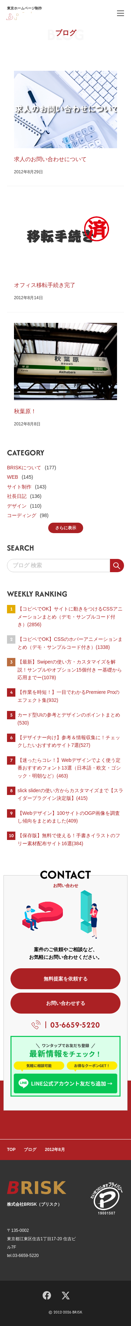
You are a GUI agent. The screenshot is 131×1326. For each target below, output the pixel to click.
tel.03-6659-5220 (23, 1255)
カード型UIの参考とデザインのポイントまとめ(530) (68, 718)
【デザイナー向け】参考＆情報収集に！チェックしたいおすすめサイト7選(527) (68, 741)
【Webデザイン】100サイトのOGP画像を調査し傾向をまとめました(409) (68, 817)
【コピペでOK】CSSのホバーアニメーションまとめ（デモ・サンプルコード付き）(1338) (70, 643)
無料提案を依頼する (66, 979)
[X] (65, 1294)
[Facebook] (47, 1294)
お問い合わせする (65, 1003)
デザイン (17, 506)
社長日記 (17, 496)
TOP (11, 1149)
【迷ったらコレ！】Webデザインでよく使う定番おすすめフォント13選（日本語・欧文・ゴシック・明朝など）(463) (69, 768)
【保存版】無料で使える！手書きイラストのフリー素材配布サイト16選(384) (68, 839)
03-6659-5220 (75, 1025)
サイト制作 (19, 487)
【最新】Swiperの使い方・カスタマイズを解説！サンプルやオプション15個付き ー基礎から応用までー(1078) (69, 669)
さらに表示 (65, 527)
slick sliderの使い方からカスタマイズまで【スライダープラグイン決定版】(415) (70, 794)
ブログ (30, 1149)
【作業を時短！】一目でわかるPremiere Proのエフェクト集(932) (68, 696)
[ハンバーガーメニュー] (120, 13)
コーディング (21, 515)
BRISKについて (24, 467)
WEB (12, 477)
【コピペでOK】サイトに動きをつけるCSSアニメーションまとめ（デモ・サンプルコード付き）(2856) (70, 616)
